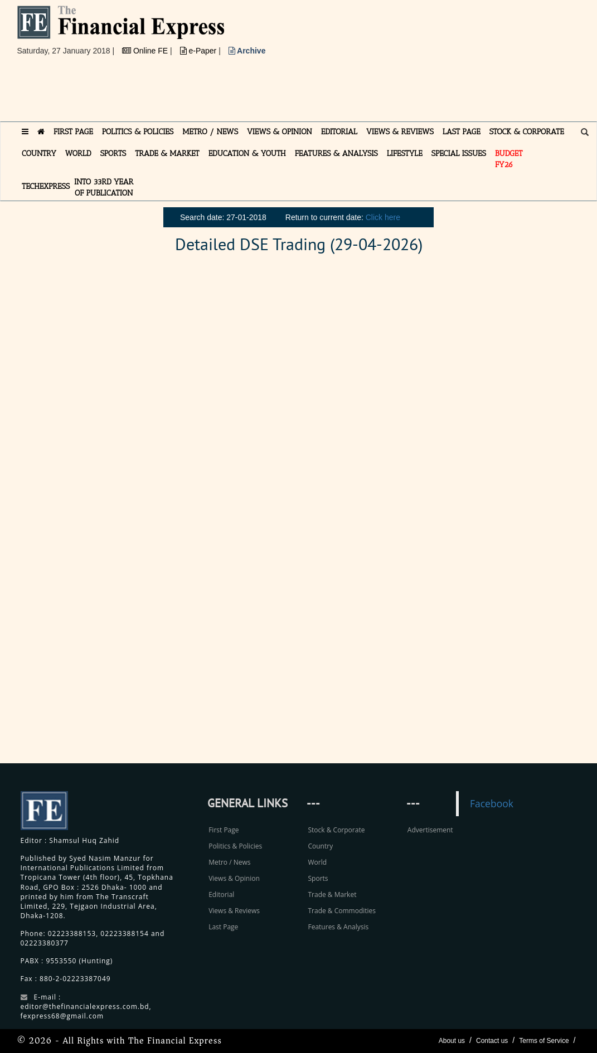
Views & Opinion (234, 878)
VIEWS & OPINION (279, 131)
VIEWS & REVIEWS (400, 131)
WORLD (78, 153)
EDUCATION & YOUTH (247, 153)
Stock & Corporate (336, 830)
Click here (383, 217)
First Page (223, 830)
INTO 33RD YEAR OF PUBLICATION (103, 187)
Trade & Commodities (342, 910)
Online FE (146, 50)
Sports (318, 878)
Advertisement (430, 830)
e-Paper (199, 50)
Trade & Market (332, 894)
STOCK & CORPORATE (526, 131)
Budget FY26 (509, 159)
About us (452, 1041)
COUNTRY (39, 153)
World (317, 862)
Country (320, 846)
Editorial (221, 894)
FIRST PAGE (73, 131)
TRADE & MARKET (167, 153)
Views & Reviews (234, 910)
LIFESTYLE (405, 153)
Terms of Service (544, 1041)
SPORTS (113, 153)
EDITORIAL (339, 131)
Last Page (223, 927)
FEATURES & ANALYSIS (336, 153)
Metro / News (229, 862)
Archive (247, 50)
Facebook (491, 803)
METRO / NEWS (210, 131)
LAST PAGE (461, 131)
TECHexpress (46, 186)
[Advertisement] (220, 93)
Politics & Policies (235, 846)
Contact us (492, 1041)
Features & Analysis (338, 927)
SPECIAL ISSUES (458, 153)
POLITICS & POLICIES (138, 131)
